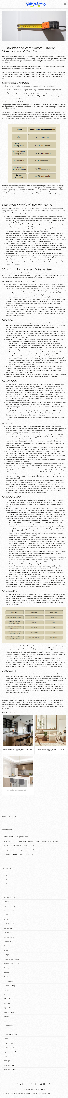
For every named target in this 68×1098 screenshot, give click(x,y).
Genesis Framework (30, 1093)
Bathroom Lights (10, 906)
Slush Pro (17, 1093)
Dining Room (8, 950)
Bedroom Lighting (10, 910)
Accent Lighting (9, 897)
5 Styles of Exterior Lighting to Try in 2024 (18, 854)
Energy (6, 955)
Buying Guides (9, 924)
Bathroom (7, 902)
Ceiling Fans (8, 928)
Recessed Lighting (10, 1034)
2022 (5, 884)
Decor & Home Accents (12, 946)
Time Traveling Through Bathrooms (16, 837)
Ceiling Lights (8, 933)
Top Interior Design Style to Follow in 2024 (19, 845)
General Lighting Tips (11, 963)
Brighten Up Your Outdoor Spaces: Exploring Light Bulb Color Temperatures (31, 841)
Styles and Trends (10, 1052)
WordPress (42, 1093)
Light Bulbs (7, 1008)
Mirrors (6, 1016)
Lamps (6, 990)
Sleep (6, 1039)
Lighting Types (9, 1012)
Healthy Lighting (9, 968)
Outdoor (7, 1021)
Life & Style (7, 1003)
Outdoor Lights (9, 1025)
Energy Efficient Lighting (12, 959)
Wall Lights (7, 1061)
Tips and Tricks (9, 1056)
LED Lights (7, 999)
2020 (5, 875)
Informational (8, 981)
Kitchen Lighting (9, 985)
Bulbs (6, 919)
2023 (5, 888)
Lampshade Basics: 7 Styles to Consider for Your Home (23, 850)
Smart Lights (8, 1043)
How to (6, 977)
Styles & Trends (9, 1047)
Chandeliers (8, 941)
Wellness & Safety (10, 1065)
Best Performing (9, 915)
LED (5, 994)
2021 (5, 879)
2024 (5, 893)
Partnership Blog (10, 1030)
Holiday (6, 972)
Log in (49, 1093)
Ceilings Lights (9, 937)
